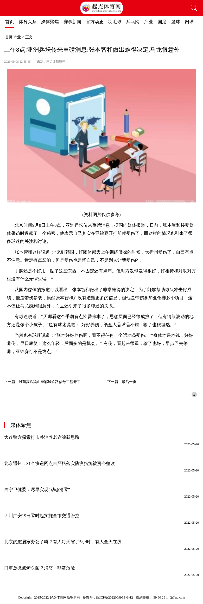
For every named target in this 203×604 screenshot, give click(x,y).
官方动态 (95, 21)
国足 (162, 21)
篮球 (175, 21)
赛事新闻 (72, 21)
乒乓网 (132, 21)
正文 (29, 37)
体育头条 (27, 21)
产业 (148, 21)
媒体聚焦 (50, 21)
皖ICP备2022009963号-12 (114, 597)
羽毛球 (115, 21)
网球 (189, 21)
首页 (9, 21)
